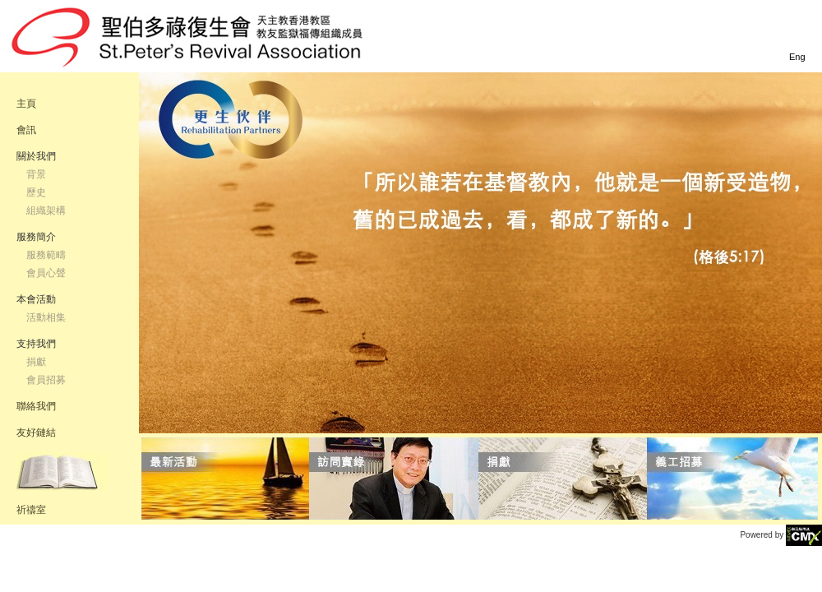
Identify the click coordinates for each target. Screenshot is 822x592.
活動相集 (46, 317)
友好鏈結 (36, 432)
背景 (36, 174)
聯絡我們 (36, 406)
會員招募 (46, 380)
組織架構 (46, 210)
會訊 (26, 130)
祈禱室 (31, 510)
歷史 (36, 192)
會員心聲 (46, 273)
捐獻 (36, 362)
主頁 (26, 103)
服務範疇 (46, 255)
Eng (797, 57)
